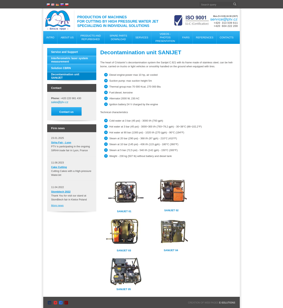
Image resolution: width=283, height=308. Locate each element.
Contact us (66, 111)
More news (57, 205)
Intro (50, 37)
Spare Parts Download (118, 37)
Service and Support (64, 51)
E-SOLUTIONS (227, 302)
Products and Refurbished (91, 37)
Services (141, 37)
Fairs (186, 37)
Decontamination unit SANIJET (65, 76)
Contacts (227, 37)
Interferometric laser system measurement (69, 60)
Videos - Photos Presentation (165, 37)
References (204, 37)
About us (67, 37)
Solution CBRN (61, 68)
